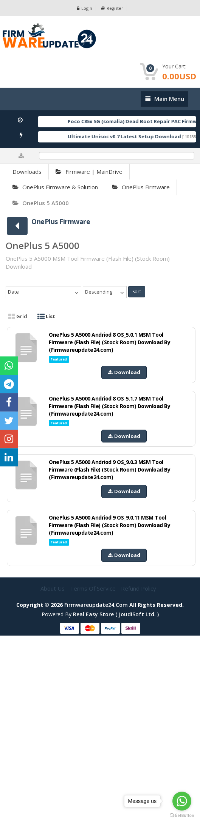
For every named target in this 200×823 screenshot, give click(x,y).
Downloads (27, 171)
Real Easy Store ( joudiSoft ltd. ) (116, 614)
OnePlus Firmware (141, 187)
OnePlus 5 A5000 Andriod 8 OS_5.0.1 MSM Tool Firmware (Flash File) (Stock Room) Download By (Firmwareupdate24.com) (109, 342)
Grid (17, 316)
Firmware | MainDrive (89, 171)
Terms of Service (93, 588)
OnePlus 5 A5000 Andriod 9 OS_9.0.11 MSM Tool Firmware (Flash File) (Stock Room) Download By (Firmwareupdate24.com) (109, 525)
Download (124, 372)
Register (112, 8)
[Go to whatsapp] (181, 801)
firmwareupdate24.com (96, 604)
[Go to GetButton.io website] (182, 815)
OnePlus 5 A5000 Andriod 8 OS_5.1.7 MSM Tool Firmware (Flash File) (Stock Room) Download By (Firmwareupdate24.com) (109, 406)
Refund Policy (138, 588)
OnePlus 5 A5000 (40, 203)
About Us (53, 588)
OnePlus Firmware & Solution (55, 187)
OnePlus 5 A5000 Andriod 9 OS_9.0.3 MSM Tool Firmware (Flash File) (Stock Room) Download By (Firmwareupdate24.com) (109, 469)
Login (84, 8)
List (46, 316)
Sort (136, 291)
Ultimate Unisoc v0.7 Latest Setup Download (130, 136)
